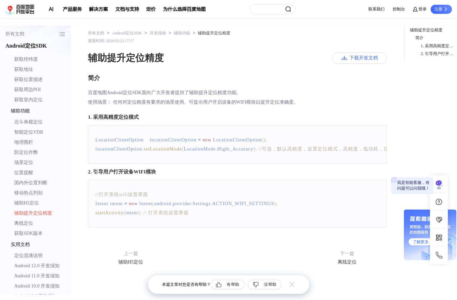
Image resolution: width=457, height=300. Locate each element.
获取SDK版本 (28, 233)
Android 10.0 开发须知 (37, 286)
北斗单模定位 (28, 122)
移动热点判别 (28, 192)
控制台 (399, 9)
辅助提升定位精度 (33, 213)
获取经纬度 (26, 59)
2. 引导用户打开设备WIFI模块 (439, 53)
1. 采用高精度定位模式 (439, 46)
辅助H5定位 (26, 203)
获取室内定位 (28, 99)
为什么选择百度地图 (184, 9)
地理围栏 (23, 142)
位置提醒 (23, 172)
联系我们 (376, 9)
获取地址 (23, 69)
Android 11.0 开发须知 (37, 275)
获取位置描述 (28, 79)
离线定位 (23, 223)
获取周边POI (27, 89)
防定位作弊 (26, 152)
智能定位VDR (28, 132)
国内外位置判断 (30, 182)
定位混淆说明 (28, 255)
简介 (419, 37)
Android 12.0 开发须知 (37, 265)
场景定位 (23, 162)
